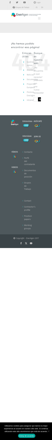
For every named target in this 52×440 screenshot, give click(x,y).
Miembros (31, 70)
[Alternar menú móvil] (39, 18)
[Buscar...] (36, 99)
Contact (26, 201)
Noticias (30, 75)
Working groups (26, 227)
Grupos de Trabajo (26, 185)
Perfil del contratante (26, 161)
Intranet (30, 100)
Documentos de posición (26, 173)
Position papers (26, 217)
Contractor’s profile (26, 208)
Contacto (26, 152)
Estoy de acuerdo (26, 436)
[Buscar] (40, 99)
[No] (48, 431)
